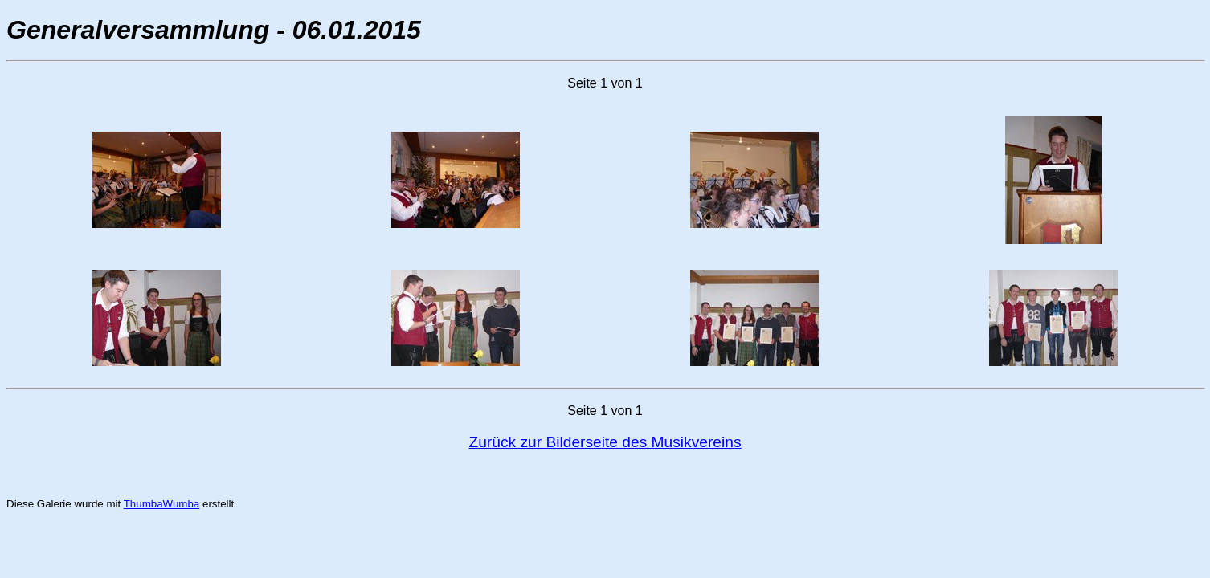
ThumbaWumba (162, 504)
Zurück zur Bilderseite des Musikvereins (604, 442)
